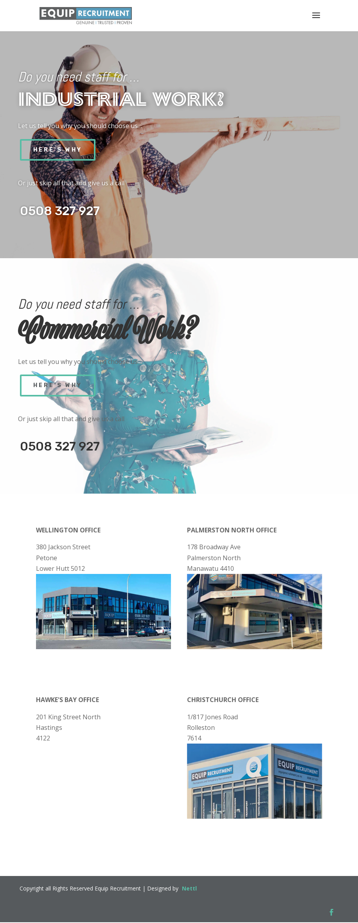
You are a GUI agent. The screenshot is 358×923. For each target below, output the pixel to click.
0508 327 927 (60, 211)
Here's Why (57, 150)
